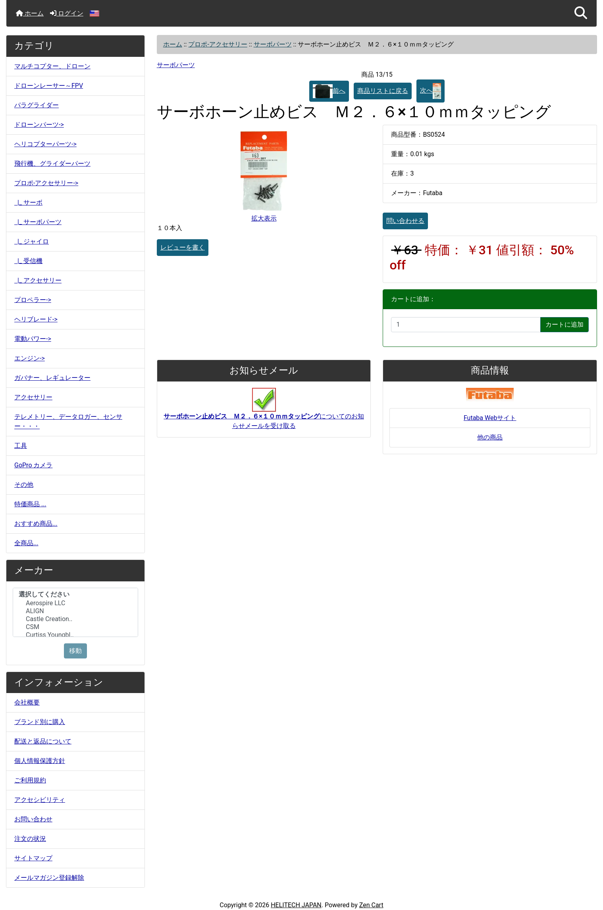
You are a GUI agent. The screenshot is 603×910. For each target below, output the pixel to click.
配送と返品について (42, 741)
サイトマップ (33, 858)
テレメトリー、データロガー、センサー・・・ (68, 421)
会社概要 (27, 702)
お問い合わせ (33, 819)
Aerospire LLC (75, 603)
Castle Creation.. (75, 619)
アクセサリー (33, 397)
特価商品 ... (30, 504)
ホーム (30, 13)
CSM (75, 627)
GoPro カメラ (33, 465)
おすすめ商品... (36, 523)
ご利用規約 (30, 780)
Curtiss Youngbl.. (75, 635)
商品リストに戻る (382, 91)
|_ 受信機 (28, 261)
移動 (75, 650)
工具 (20, 445)
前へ (329, 91)
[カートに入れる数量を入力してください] (466, 324)
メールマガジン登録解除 (49, 877)
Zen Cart (371, 905)
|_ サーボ (28, 202)
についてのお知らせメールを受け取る (264, 412)
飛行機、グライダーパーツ (52, 163)
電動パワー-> (32, 339)
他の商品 (490, 437)
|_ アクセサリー (38, 280)
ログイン (66, 13)
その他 (23, 484)
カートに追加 (564, 324)
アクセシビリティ (39, 800)
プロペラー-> (32, 300)
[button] (580, 13)
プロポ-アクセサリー (217, 44)
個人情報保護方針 (39, 761)
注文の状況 (30, 838)
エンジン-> (29, 358)
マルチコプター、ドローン (52, 66)
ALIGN (75, 611)
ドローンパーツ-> (39, 124)
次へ (430, 91)
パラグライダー (36, 105)
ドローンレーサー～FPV (48, 85)
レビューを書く (182, 247)
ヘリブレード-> (36, 319)
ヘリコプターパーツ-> (45, 144)
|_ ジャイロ (31, 241)
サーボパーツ (273, 44)
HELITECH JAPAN (296, 905)
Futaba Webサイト (490, 418)
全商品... (26, 543)
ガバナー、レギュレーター (52, 377)
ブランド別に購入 (39, 722)
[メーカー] (75, 612)
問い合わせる (405, 221)
